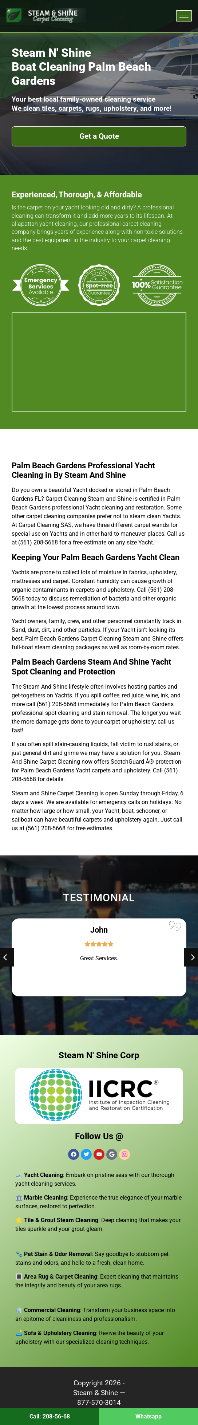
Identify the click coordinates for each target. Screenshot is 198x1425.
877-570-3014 (99, 1402)
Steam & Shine (95, 1393)
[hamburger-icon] (184, 15)
